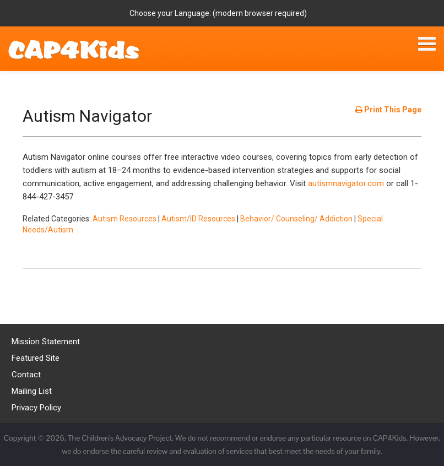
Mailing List (32, 391)
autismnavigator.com (346, 183)
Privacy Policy (36, 408)
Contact (26, 375)
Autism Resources (124, 218)
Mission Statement (46, 341)
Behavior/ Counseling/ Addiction (296, 218)
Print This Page (388, 109)
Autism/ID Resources (198, 218)
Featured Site (35, 358)
